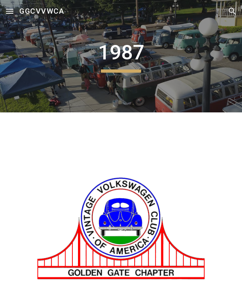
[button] (9, 11)
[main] (121, 56)
